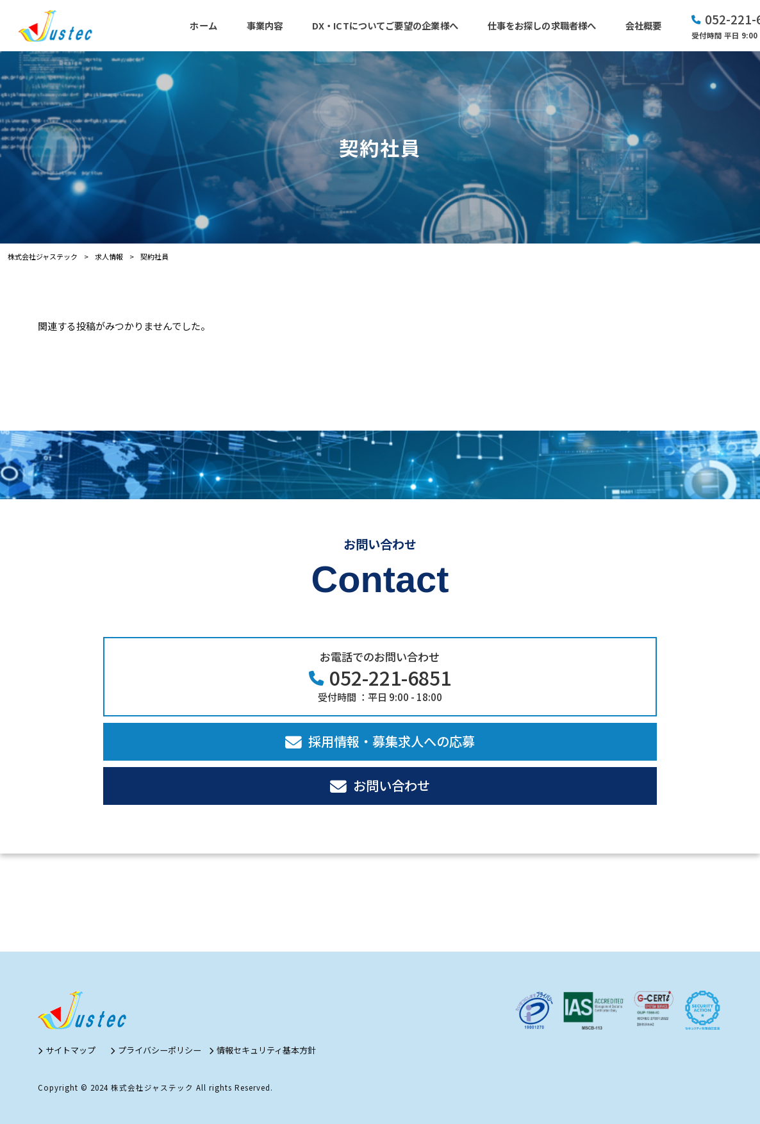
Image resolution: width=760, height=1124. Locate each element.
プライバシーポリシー (159, 1050)
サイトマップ (70, 1050)
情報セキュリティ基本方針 (266, 1050)
